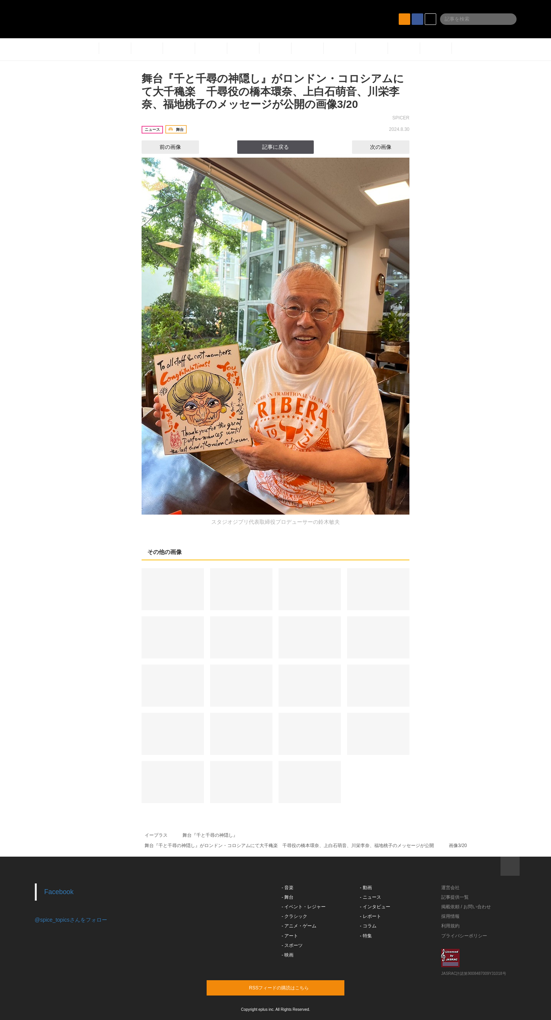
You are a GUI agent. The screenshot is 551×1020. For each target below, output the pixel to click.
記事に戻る (275, 147)
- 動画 (366, 887)
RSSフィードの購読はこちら (290, 987)
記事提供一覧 (455, 897)
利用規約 (450, 926)
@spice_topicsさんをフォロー (71, 920)
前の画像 (163, 147)
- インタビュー (375, 906)
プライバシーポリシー (464, 936)
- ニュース (370, 897)
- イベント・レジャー (304, 906)
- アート (290, 936)
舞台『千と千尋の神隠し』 (210, 835)
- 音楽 (287, 887)
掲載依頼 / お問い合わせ (466, 906)
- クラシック (294, 916)
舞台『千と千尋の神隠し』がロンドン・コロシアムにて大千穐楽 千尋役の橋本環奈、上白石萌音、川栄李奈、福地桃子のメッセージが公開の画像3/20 (273, 91)
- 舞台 (287, 897)
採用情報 (450, 916)
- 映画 (287, 955)
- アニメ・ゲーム (299, 926)
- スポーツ (292, 945)
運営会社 (450, 887)
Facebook (59, 892)
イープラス (156, 835)
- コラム (368, 926)
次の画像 (387, 147)
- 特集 (366, 936)
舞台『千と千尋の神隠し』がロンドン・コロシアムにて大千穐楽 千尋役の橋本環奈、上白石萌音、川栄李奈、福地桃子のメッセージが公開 (289, 845)
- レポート (370, 916)
